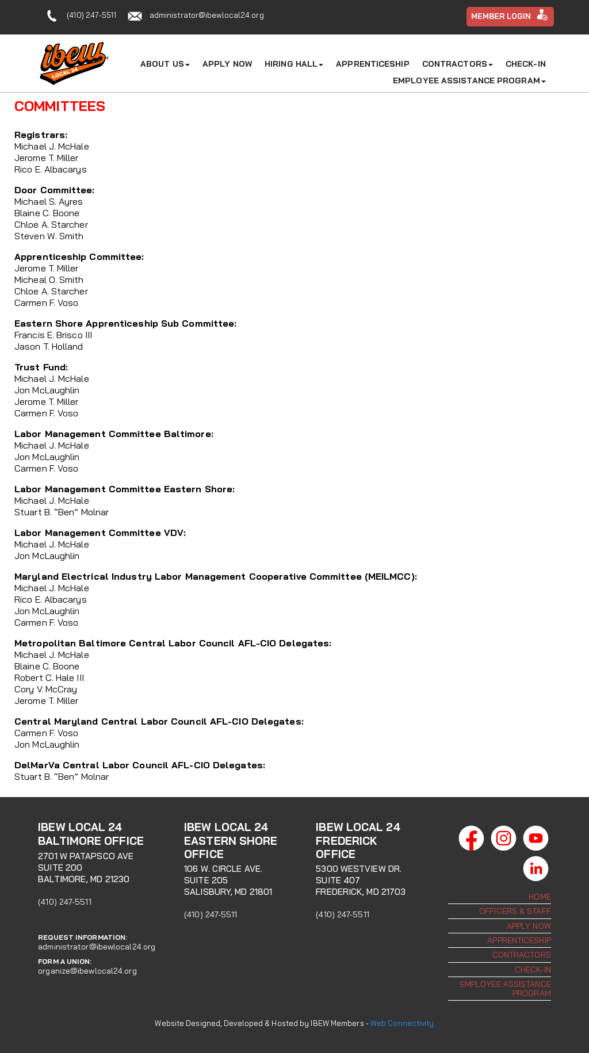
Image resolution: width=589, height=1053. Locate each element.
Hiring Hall (294, 64)
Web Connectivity (402, 1023)
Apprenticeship (372, 64)
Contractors (457, 64)
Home (539, 896)
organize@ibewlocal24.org (87, 971)
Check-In (526, 64)
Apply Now (227, 64)
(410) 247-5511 (91, 15)
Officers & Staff (515, 911)
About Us (165, 64)
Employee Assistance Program (469, 80)
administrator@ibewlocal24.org (207, 15)
